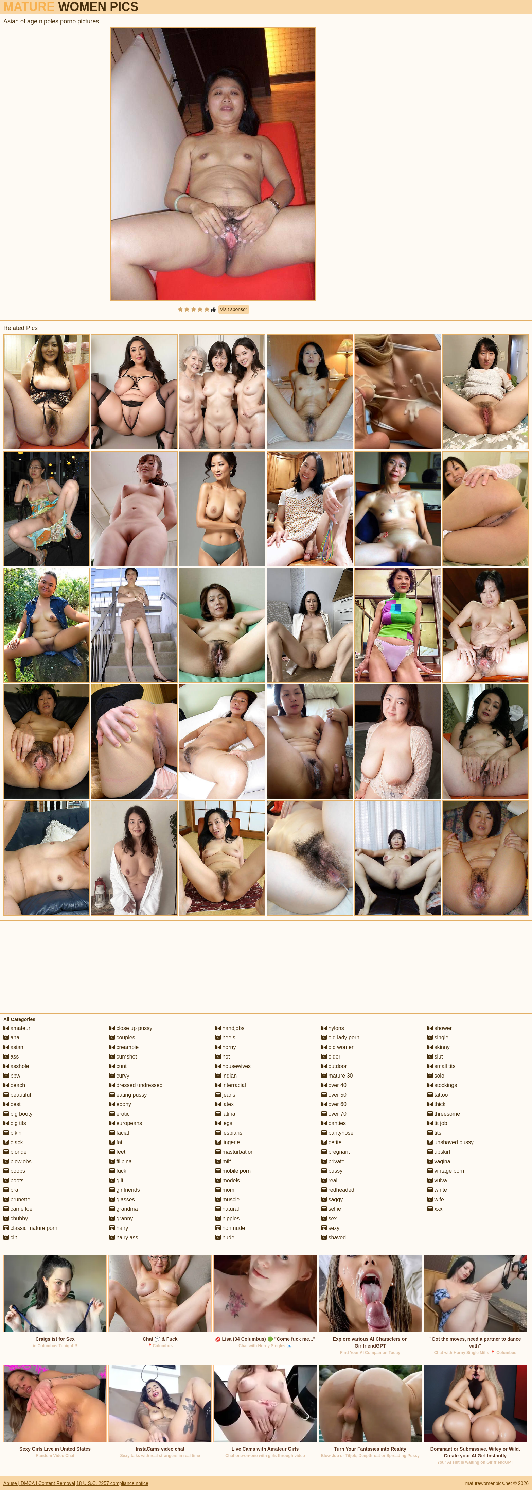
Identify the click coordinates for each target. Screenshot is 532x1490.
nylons (332, 1028)
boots (13, 1180)
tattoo (437, 1095)
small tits (441, 1066)
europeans (125, 1123)
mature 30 (337, 1076)
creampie (124, 1047)
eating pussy (128, 1095)
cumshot (123, 1057)
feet (117, 1152)
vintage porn (445, 1171)
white (437, 1190)
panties (333, 1123)
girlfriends (124, 1190)
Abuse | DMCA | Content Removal (39, 1483)
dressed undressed (136, 1085)
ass (11, 1057)
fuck (117, 1171)
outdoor (334, 1066)
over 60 (334, 1104)
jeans (225, 1095)
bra (10, 1190)
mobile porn (233, 1171)
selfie (331, 1209)
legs (223, 1123)
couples (122, 1037)
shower (439, 1028)
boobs (14, 1171)
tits (434, 1133)
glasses (122, 1199)
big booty (17, 1114)
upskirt (438, 1152)
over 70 (334, 1114)
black (13, 1142)
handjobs (229, 1028)
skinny (438, 1047)
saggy (332, 1199)
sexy (330, 1228)
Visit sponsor (233, 309)
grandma (123, 1209)
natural (227, 1209)
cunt (118, 1066)
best (12, 1104)
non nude (230, 1228)
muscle (227, 1199)
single (437, 1037)
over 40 (334, 1085)
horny (225, 1047)
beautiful (17, 1095)
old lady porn (340, 1037)
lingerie (227, 1142)
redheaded (337, 1190)
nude (224, 1237)
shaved (333, 1237)
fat (115, 1142)
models (227, 1180)
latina (225, 1114)
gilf (116, 1180)
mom (224, 1190)
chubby (15, 1218)
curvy (119, 1076)
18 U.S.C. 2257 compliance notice (112, 1483)
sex (329, 1218)
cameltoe (17, 1209)
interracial (230, 1085)
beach (14, 1085)
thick (436, 1104)
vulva (437, 1180)
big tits (14, 1123)
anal (12, 1037)
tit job (437, 1123)
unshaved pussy (450, 1142)
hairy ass (123, 1237)
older (330, 1057)
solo (435, 1076)
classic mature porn (30, 1228)
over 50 (334, 1095)
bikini (13, 1133)
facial (119, 1133)
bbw (11, 1076)
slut (435, 1057)
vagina (438, 1161)
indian (226, 1076)
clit (10, 1237)
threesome (443, 1114)
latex (224, 1104)
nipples (227, 1218)
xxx (434, 1209)
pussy (331, 1171)
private (332, 1161)
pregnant (335, 1152)
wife (435, 1199)
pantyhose (337, 1133)
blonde (15, 1152)
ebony (120, 1104)
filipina (120, 1161)
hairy (118, 1228)
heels (225, 1037)
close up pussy (130, 1028)
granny (121, 1218)
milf (223, 1161)
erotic (119, 1114)
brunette (16, 1199)
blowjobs (17, 1161)
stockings (442, 1085)
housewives (233, 1066)
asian (13, 1047)
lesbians (228, 1133)
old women (338, 1047)
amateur (16, 1028)
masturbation (234, 1152)
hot (222, 1057)
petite (331, 1142)
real (329, 1180)
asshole (16, 1066)
